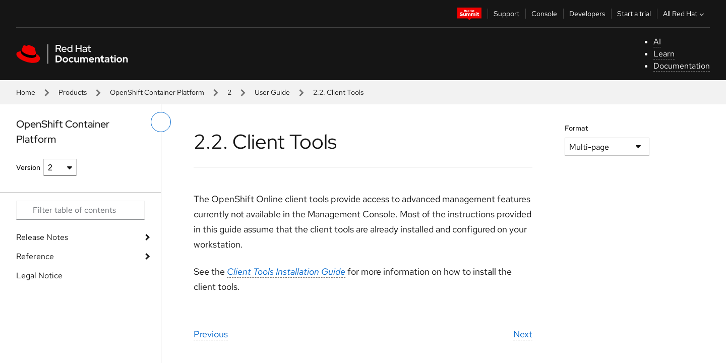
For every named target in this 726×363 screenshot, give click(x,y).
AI (657, 41)
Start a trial (634, 13)
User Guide (272, 92)
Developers (587, 13)
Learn (664, 53)
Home (25, 92)
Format (576, 128)
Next (522, 334)
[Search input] (80, 210)
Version (28, 167)
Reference (35, 256)
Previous (211, 334)
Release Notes (42, 237)
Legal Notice (39, 275)
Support (506, 13)
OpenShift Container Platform (157, 92)
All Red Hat (684, 13)
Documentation (681, 65)
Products (72, 92)
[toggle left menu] (161, 122)
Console (544, 13)
